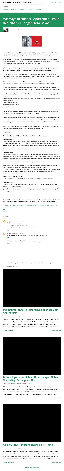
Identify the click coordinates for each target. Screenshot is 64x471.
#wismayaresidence (13, 207)
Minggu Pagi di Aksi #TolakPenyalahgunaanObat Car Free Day (30, 311)
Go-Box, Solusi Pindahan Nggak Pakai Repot (28, 444)
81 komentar (11, 462)
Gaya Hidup (13, 9)
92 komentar (11, 397)
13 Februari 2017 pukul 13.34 (21, 225)
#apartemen (9, 205)
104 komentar (11, 330)
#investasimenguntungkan (29, 205)
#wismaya (5, 207)
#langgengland (40, 205)
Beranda (5, 9)
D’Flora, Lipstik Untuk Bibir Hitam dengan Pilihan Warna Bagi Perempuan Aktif (31, 379)
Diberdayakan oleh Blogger (32, 467)
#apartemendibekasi (17, 205)
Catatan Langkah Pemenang (17, 2)
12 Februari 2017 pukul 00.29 (19, 221)
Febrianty (9, 233)
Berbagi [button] (5, 211)
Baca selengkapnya (56, 330)
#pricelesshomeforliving (51, 205)
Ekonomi (29, 9)
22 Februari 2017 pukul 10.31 (18, 233)
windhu (12, 225)
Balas (8, 230)
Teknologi (21, 9)
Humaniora (37, 9)
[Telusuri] (54, 2)
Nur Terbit (9, 221)
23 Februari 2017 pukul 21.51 (19, 240)
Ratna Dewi (9, 240)
